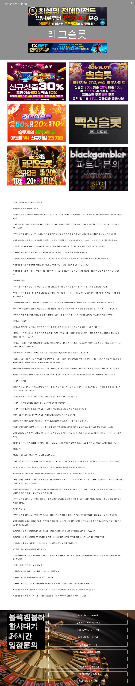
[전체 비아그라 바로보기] (88, 666)
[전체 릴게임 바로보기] (88, 659)
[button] (132, 3)
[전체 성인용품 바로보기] (88, 673)
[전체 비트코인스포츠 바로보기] (88, 651)
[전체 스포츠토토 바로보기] (88, 622)
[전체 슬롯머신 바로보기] (88, 629)
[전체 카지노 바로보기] (88, 615)
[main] (67, 34)
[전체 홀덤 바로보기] (88, 644)
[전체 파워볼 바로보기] (88, 637)
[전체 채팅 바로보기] (88, 681)
